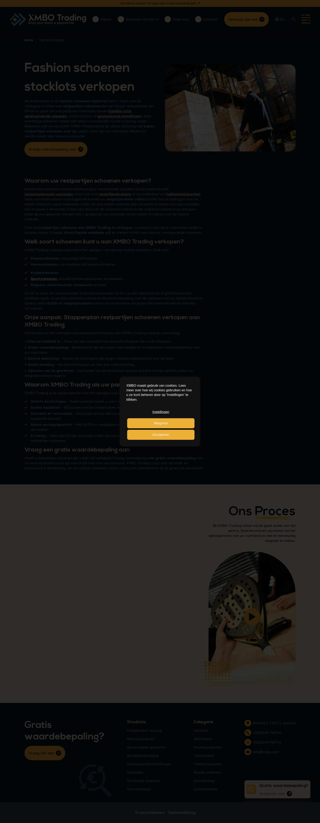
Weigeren (161, 423)
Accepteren (160, 434)
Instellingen (160, 412)
